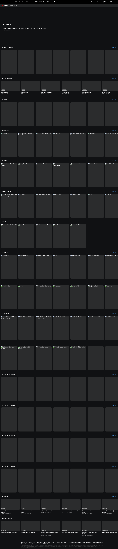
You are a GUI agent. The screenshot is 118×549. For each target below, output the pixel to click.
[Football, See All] (115, 100)
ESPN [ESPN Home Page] (7, 2)
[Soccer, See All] (115, 344)
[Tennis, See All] (115, 283)
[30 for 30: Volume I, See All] (115, 466)
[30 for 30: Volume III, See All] (115, 405)
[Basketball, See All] (115, 130)
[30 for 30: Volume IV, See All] (115, 374)
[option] (9, 62)
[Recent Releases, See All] (115, 48)
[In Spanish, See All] (115, 497)
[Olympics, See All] (115, 252)
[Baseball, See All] (115, 161)
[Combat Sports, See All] (115, 191)
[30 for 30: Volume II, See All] (115, 436)
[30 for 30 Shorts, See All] (115, 78)
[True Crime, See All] (115, 313)
